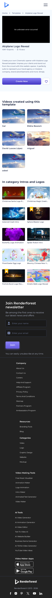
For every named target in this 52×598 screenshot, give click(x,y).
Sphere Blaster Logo (35, 222)
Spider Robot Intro (35, 243)
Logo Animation (22, 487)
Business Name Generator (26, 541)
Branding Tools (26, 427)
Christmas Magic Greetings (38, 201)
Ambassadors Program (26, 410)
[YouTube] (34, 593)
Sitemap (19, 401)
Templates (16, 13)
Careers (19, 378)
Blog (22, 431)
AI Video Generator (23, 518)
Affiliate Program (23, 387)
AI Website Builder (22, 536)
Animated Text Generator (26, 497)
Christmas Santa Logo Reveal (14, 201)
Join (12, 345)
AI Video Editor (21, 527)
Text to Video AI (21, 532)
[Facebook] (10, 593)
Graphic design (26, 452)
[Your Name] (26, 323)
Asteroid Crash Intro (10, 222)
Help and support (23, 382)
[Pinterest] (21, 593)
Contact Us (21, 373)
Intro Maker (20, 492)
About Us (20, 368)
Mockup (23, 462)
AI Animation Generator (25, 522)
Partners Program (23, 406)
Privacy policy (22, 392)
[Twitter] (28, 593)
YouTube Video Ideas (23, 550)
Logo (22, 448)
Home (4, 13)
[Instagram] (16, 593)
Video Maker (21, 501)
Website (23, 457)
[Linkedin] (40, 593)
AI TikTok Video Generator (26, 546)
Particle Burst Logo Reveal (13, 284)
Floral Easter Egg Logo (11, 263)
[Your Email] (26, 333)
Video (22, 443)
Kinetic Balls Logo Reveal (37, 284)
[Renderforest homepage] (6, 5)
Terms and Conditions (25, 396)
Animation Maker (23, 483)
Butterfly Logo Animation (13, 243)
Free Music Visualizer (24, 478)
